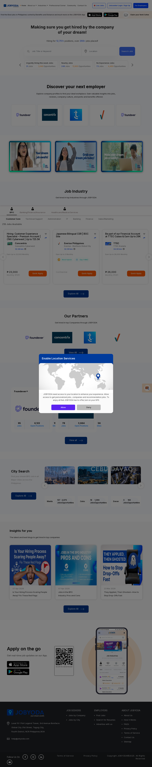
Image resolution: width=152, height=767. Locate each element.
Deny (88, 407)
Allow (63, 407)
